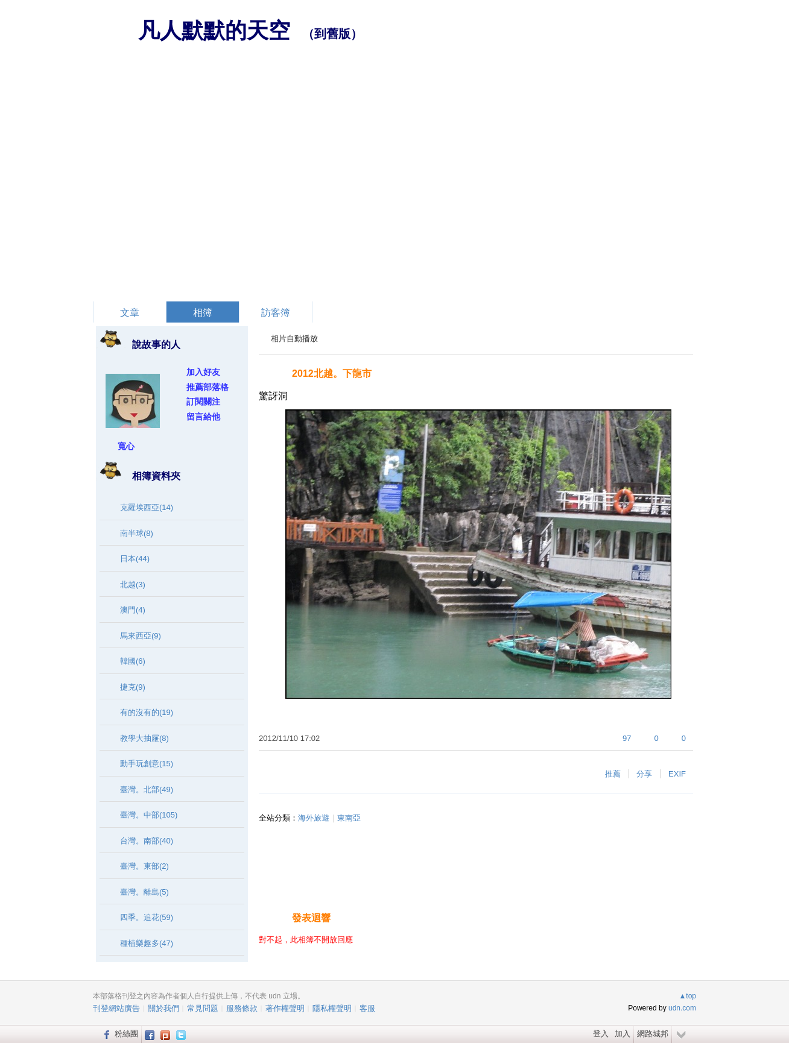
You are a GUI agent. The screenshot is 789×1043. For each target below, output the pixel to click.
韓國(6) (132, 661)
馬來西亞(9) (140, 635)
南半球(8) (136, 533)
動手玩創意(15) (146, 763)
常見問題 (202, 1008)
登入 (601, 1033)
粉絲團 (126, 1033)
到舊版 (332, 33)
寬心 (126, 446)
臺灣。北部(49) (146, 789)
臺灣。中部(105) (148, 814)
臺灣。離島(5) (144, 891)
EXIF (677, 773)
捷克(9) (132, 687)
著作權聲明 (285, 1008)
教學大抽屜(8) (144, 738)
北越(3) (132, 584)
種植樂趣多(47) (146, 943)
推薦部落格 (207, 387)
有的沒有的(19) (146, 712)
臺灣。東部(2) (144, 866)
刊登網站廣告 (116, 1008)
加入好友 (203, 372)
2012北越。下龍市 (332, 373)
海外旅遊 (313, 817)
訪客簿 (275, 312)
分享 (644, 773)
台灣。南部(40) (146, 840)
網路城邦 (652, 1033)
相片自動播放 (294, 338)
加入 (622, 1033)
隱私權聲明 (332, 1008)
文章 (129, 312)
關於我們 (163, 1008)
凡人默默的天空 (214, 30)
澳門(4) (132, 609)
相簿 (202, 312)
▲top (687, 996)
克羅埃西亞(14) (146, 507)
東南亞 (349, 817)
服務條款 (242, 1008)
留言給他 (203, 416)
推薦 (613, 773)
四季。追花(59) (146, 917)
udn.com (682, 1008)
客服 (367, 1008)
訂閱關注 (203, 401)
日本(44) (135, 558)
